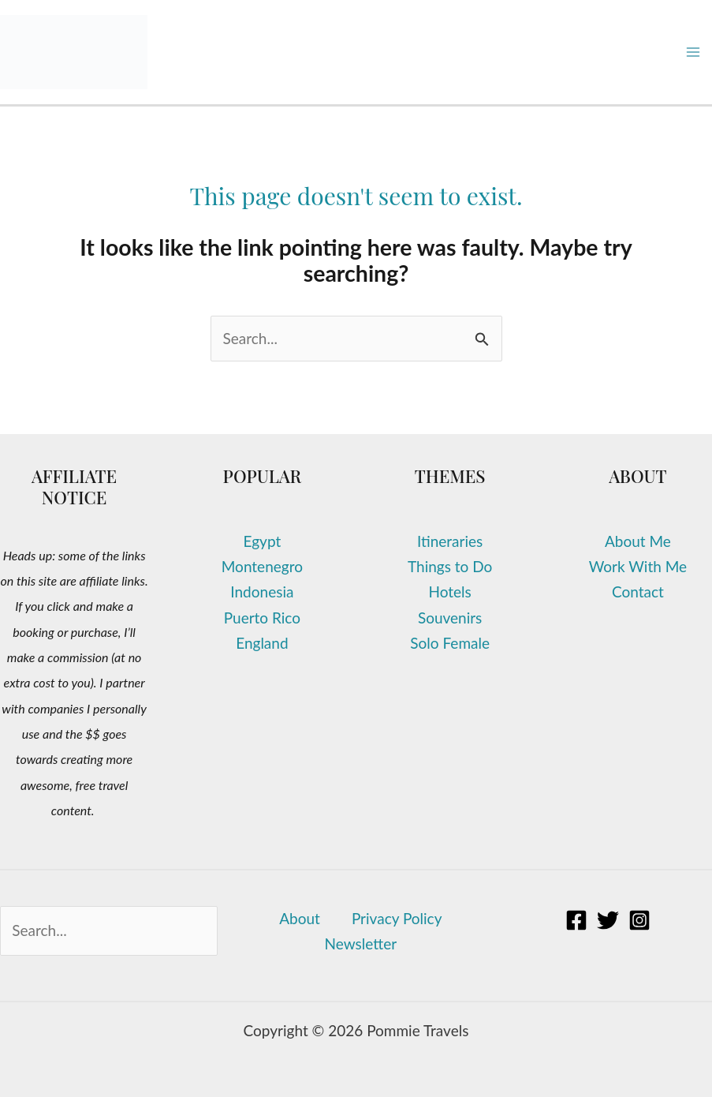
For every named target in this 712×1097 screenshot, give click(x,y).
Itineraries (450, 541)
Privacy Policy (397, 918)
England (262, 643)
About (299, 918)
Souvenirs (450, 617)
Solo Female (450, 643)
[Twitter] (608, 920)
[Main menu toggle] (693, 52)
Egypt (262, 541)
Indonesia (261, 591)
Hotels (449, 591)
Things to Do (450, 566)
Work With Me (638, 566)
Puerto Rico (262, 617)
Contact (638, 591)
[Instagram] (639, 920)
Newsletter (361, 943)
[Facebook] (576, 920)
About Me (638, 541)
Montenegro (262, 566)
